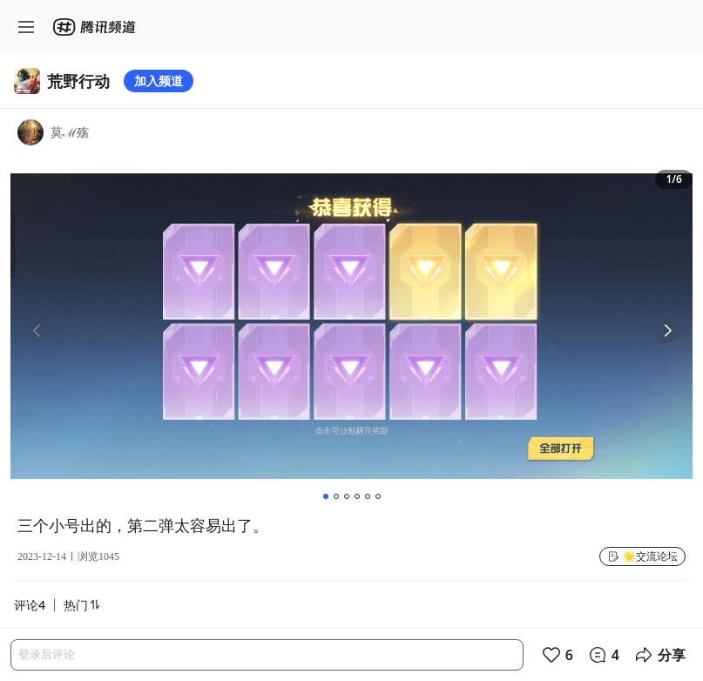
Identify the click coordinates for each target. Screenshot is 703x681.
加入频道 (158, 80)
